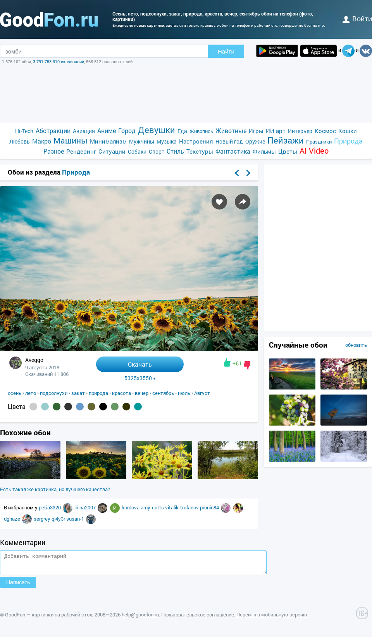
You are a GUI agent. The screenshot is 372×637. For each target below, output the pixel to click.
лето (30, 392)
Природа (348, 141)
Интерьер (300, 131)
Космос (325, 131)
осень (14, 392)
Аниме (106, 130)
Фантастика (232, 151)
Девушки (156, 129)
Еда (182, 131)
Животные (230, 130)
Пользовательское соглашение (197, 617)
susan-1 (75, 518)
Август (202, 392)
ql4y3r (59, 518)
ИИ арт (276, 131)
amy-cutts (153, 507)
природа (98, 392)
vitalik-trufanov (182, 507)
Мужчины (141, 141)
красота (121, 392)
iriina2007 (85, 507)
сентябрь (163, 392)
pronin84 (210, 507)
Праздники (319, 141)
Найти (226, 51)
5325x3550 (140, 378)
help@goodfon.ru (140, 617)
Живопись (201, 131)
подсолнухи (53, 392)
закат (78, 392)
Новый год (229, 141)
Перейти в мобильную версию (271, 617)
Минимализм (108, 141)
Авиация (84, 131)
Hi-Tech (24, 131)
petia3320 (50, 507)
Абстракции (53, 130)
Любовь (19, 141)
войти (357, 18)
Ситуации (112, 151)
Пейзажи (285, 140)
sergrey (43, 518)
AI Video (314, 150)
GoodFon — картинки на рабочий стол (48, 617)
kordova (131, 507)
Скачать (140, 364)
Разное (53, 151)
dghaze (12, 518)
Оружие (255, 141)
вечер (141, 392)
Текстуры (199, 151)
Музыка (167, 141)
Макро (41, 141)
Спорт (156, 151)
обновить (356, 345)
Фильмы (264, 151)
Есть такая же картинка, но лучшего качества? (55, 489)
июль (184, 392)
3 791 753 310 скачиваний (58, 61)
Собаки (137, 151)
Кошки (347, 131)
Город (127, 130)
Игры (256, 131)
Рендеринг (81, 151)
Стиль (175, 151)
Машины (70, 140)
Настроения (196, 141)
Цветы (287, 151)
